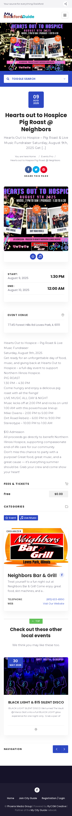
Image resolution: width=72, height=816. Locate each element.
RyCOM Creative (56, 806)
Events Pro (47, 156)
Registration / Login (53, 798)
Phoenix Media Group (19, 806)
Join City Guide (28, 798)
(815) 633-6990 (55, 599)
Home (32, 156)
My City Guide (39, 810)
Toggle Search (21, 79)
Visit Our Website (53, 603)
